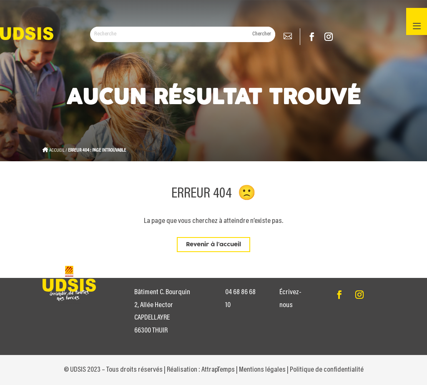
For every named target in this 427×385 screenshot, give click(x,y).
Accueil (57, 150)
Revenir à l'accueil (213, 244)
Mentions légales (262, 370)
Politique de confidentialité (327, 370)
